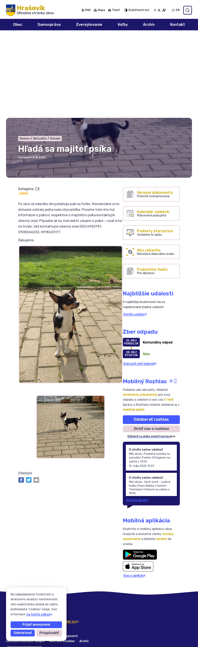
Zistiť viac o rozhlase (151, 347)
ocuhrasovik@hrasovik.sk (171, 634)
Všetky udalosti (135, 232)
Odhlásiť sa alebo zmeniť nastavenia (151, 354)
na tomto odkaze (39, 614)
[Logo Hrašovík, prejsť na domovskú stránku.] (30, 10)
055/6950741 (162, 626)
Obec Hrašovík (41, 543)
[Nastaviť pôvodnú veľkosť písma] (159, 10)
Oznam (23, 111)
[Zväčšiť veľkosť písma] (164, 10)
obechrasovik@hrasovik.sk (172, 639)
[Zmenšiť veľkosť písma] (155, 10)
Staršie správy (137, 418)
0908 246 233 (162, 622)
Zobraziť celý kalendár (140, 282)
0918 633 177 (162, 630)
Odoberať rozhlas (151, 337)
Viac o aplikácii (134, 493)
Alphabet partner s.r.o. (62, 539)
